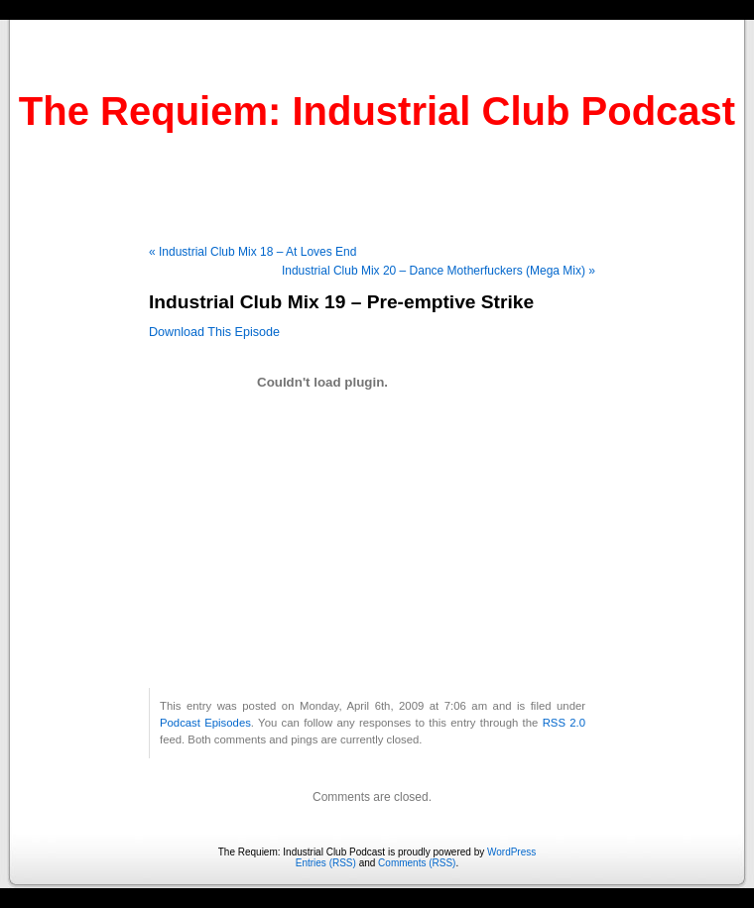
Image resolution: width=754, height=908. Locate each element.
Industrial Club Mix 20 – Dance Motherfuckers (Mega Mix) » (438, 271)
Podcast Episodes (205, 723)
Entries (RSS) (326, 862)
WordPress (511, 852)
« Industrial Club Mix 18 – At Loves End (252, 252)
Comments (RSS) (416, 862)
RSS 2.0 (564, 723)
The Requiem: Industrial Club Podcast (377, 111)
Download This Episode (214, 332)
